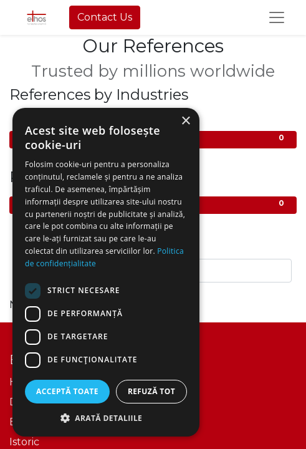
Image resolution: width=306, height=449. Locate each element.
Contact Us (104, 17)
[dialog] (105, 272)
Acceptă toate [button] (67, 391)
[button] (106, 418)
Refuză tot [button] (151, 391)
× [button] (185, 121)
